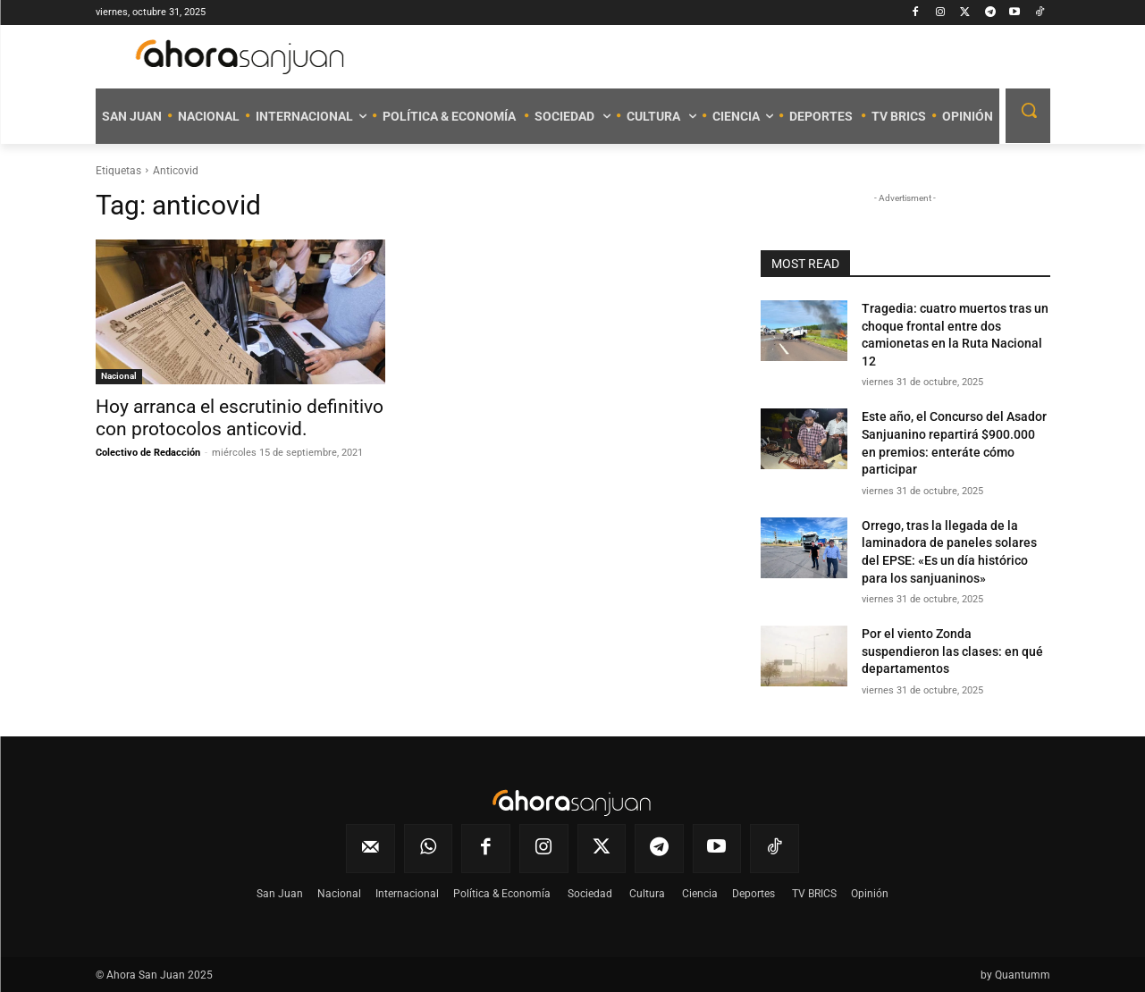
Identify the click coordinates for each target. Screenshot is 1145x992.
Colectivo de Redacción (148, 452)
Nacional (119, 376)
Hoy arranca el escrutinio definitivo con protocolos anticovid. (239, 418)
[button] (1029, 109)
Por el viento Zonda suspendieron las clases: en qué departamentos (952, 651)
